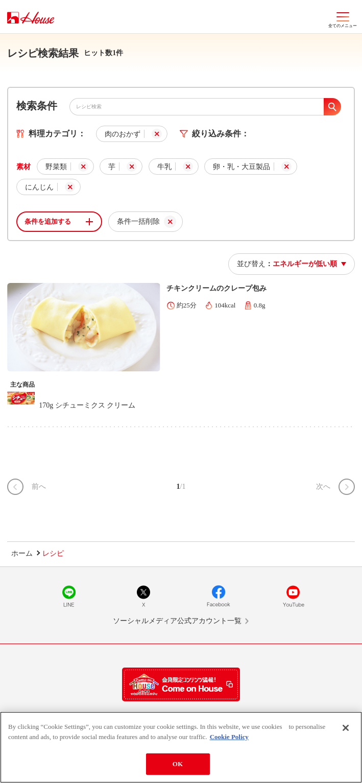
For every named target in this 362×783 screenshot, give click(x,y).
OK (178, 764)
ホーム (22, 553)
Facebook (218, 596)
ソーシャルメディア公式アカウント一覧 (177, 621)
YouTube (293, 596)
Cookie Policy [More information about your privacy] (229, 737)
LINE (69, 596)
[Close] (345, 728)
